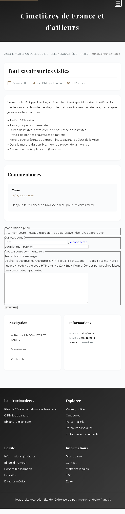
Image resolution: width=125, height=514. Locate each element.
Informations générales (19, 461)
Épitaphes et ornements (82, 439)
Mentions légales (77, 474)
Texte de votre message (21, 256)
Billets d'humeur (15, 468)
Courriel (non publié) (19, 246)
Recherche (18, 364)
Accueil (8, 53)
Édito (69, 486)
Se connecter (78, 242)
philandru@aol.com (17, 427)
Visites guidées (75, 414)
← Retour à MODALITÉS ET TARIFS (28, 343)
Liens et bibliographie (18, 474)
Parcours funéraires (79, 433)
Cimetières (73, 421)
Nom (8, 242)
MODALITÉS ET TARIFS (73, 53)
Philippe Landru (52, 83)
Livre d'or (10, 480)
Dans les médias (14, 486)
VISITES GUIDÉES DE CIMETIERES (36, 53)
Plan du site (18, 354)
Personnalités (75, 427)
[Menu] (118, 3)
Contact (71, 468)
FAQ (69, 480)
